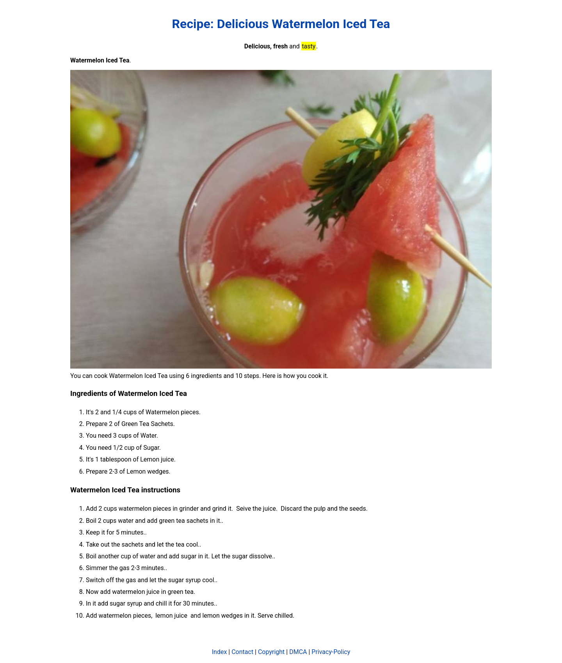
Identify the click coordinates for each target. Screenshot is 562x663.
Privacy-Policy (330, 652)
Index (219, 652)
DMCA (298, 652)
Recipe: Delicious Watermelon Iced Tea (281, 23)
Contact (242, 652)
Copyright (271, 652)
